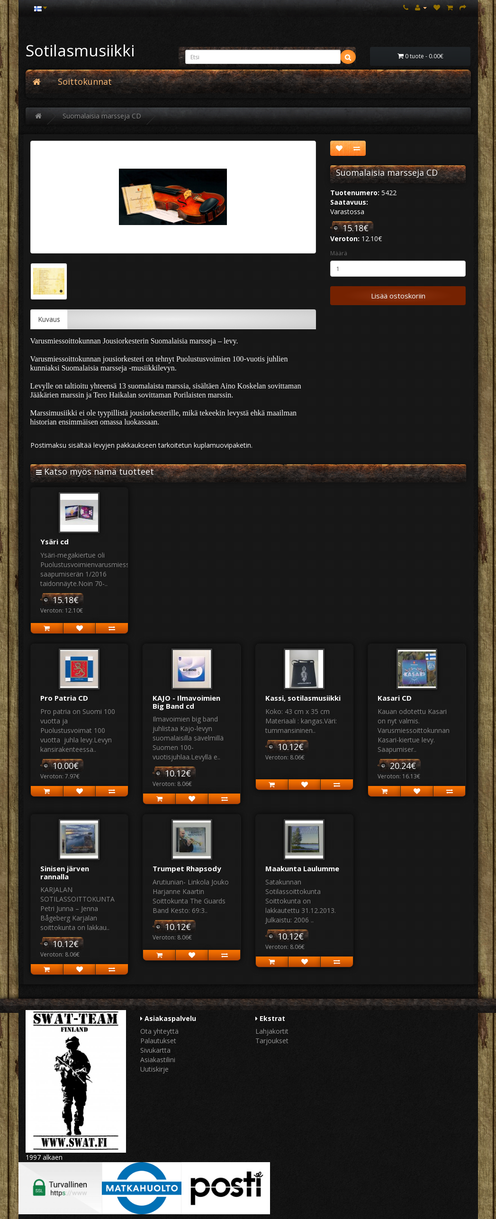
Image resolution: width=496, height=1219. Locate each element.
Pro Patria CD (64, 698)
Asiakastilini (157, 1059)
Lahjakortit (272, 1031)
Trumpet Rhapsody (187, 868)
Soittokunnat (85, 81)
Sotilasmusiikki (80, 50)
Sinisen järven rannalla (64, 872)
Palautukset (158, 1040)
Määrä (338, 253)
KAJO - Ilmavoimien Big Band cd (186, 702)
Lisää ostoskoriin (398, 295)
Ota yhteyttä (159, 1031)
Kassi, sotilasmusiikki (303, 698)
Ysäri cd (54, 541)
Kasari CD (395, 698)
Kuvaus (49, 319)
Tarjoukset (272, 1040)
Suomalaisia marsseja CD (102, 115)
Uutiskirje (154, 1069)
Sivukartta (155, 1050)
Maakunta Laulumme (302, 868)
